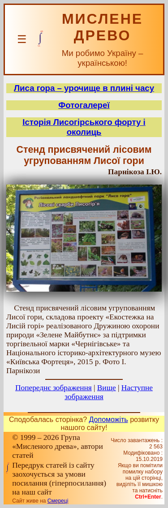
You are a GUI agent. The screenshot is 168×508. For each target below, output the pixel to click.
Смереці (57, 501)
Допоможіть (108, 419)
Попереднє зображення (53, 387)
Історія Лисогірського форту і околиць (84, 127)
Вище (106, 387)
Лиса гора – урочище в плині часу (84, 88)
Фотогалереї (83, 105)
